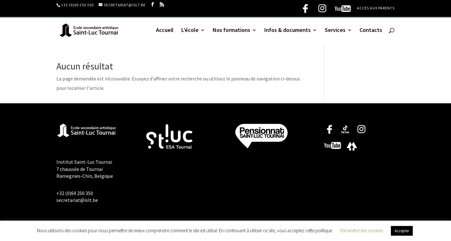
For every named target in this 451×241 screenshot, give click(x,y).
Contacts (371, 30)
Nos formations (231, 30)
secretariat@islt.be (77, 200)
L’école (190, 30)
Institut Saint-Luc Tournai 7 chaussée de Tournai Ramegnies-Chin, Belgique (84, 169)
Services (335, 30)
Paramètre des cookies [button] (361, 230)
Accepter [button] (402, 230)
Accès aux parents (376, 8)
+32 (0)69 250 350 (77, 5)
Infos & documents (287, 30)
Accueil (165, 30)
